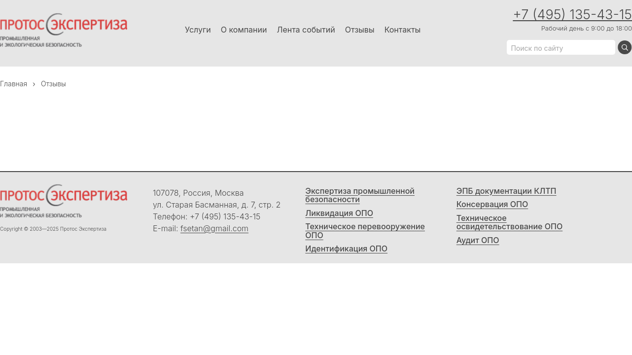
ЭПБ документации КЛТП (506, 191)
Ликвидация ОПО (339, 213)
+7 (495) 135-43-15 (572, 14)
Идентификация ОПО (346, 249)
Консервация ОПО (492, 204)
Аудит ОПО (477, 240)
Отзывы (360, 30)
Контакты (403, 30)
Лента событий (306, 30)
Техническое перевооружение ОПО (365, 231)
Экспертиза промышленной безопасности (360, 195)
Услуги (198, 30)
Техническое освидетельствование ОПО (509, 222)
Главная (13, 83)
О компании (244, 30)
